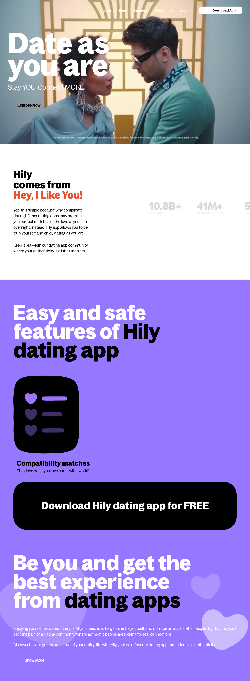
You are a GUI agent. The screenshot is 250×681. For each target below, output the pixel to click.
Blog (122, 10)
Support (140, 10)
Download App (220, 10)
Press (159, 10)
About (106, 10)
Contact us (179, 10)
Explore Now (28, 105)
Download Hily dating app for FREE (125, 505)
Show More (34, 660)
